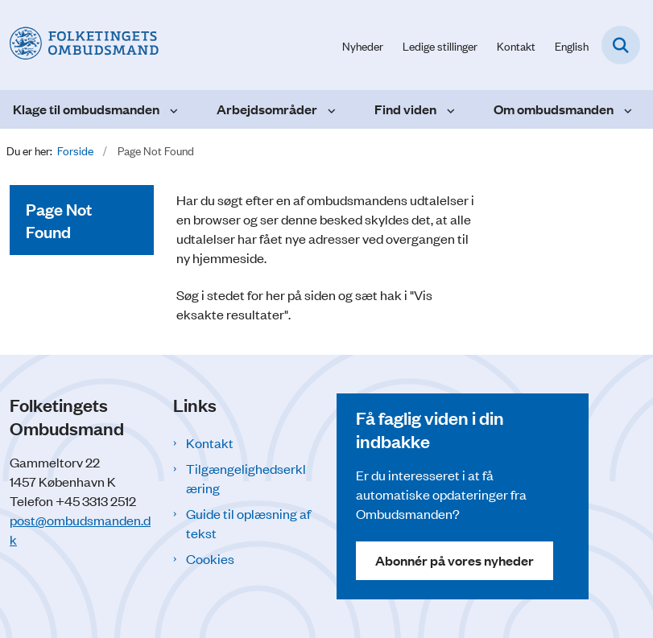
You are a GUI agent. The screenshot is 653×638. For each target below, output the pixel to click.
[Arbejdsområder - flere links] (330, 109)
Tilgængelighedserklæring (246, 477)
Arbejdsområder (267, 109)
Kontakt (210, 442)
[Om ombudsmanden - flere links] (626, 109)
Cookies (210, 558)
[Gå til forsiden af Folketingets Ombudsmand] (79, 45)
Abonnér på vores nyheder (454, 560)
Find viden (405, 109)
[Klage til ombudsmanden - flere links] (172, 109)
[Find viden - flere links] (449, 109)
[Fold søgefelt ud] (620, 45)
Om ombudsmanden (554, 109)
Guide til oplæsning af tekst (248, 522)
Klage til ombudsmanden (86, 109)
